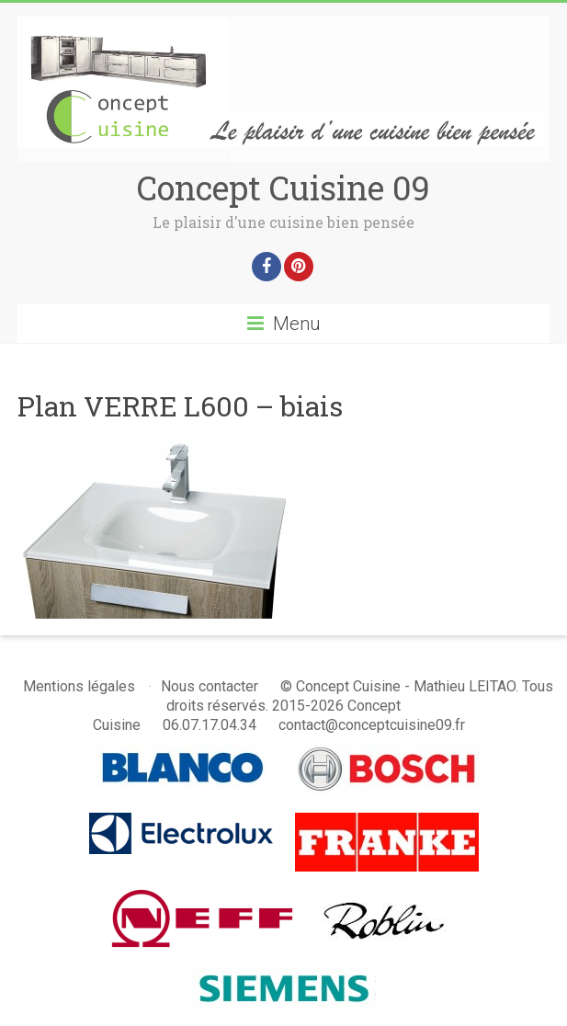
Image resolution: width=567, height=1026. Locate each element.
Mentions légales (79, 686)
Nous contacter (209, 686)
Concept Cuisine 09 (283, 187)
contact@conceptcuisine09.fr (371, 725)
